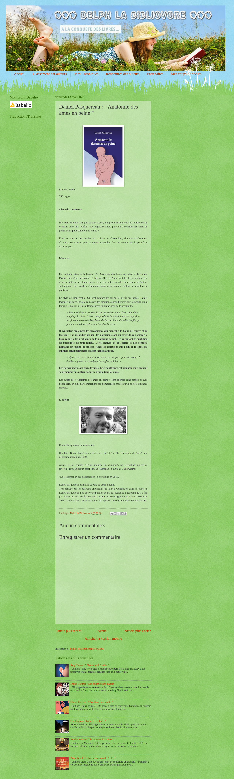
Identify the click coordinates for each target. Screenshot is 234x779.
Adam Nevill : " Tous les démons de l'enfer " (93, 758)
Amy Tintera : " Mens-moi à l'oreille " (89, 665)
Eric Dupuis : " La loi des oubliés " (88, 721)
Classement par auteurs (50, 74)
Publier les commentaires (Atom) (87, 648)
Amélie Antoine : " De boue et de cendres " (92, 739)
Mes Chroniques (86, 74)
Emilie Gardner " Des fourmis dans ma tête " (93, 684)
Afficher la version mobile (103, 638)
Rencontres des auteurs (122, 74)
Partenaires (155, 74)
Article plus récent (68, 631)
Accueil (19, 74)
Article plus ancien (138, 631)
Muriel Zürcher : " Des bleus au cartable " (91, 702)
